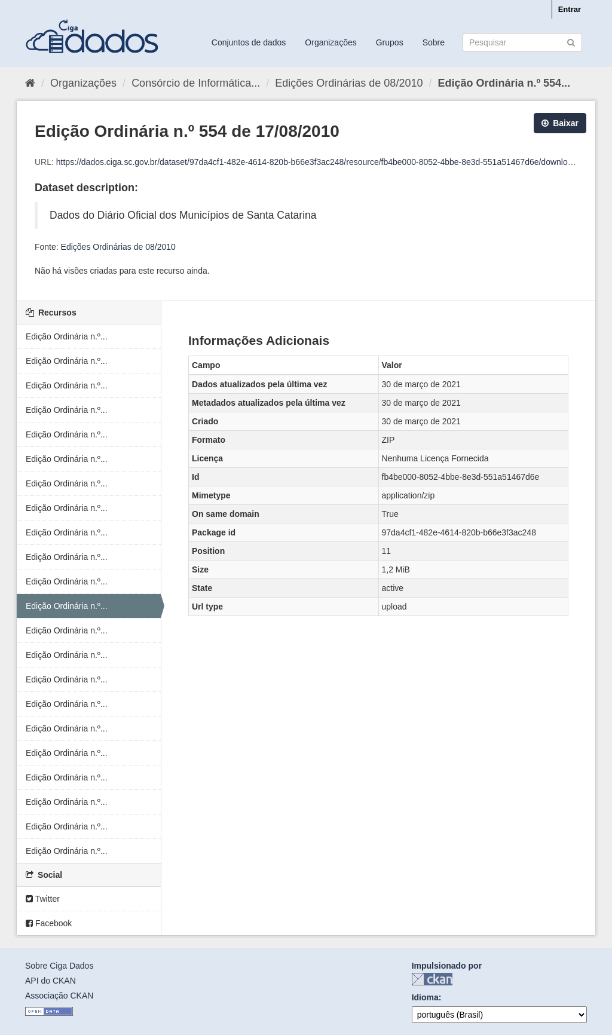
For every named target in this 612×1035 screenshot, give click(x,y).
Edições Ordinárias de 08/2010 (349, 83)
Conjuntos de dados (249, 42)
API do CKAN (50, 980)
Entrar (569, 9)
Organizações (330, 42)
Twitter (43, 899)
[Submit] (571, 41)
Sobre (434, 42)
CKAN (432, 979)
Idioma (425, 997)
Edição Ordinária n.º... (67, 336)
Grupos (389, 42)
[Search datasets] (522, 42)
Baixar (560, 123)
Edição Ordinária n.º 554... (503, 83)
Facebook (49, 923)
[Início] (30, 83)
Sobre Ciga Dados (59, 965)
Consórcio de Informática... (195, 83)
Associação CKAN (59, 995)
